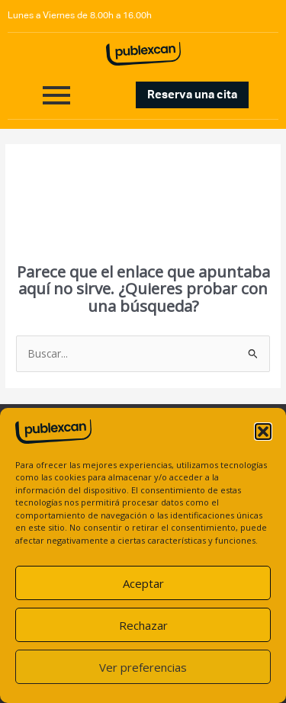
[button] (263, 431)
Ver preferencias (143, 667)
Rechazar (143, 625)
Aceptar (143, 583)
